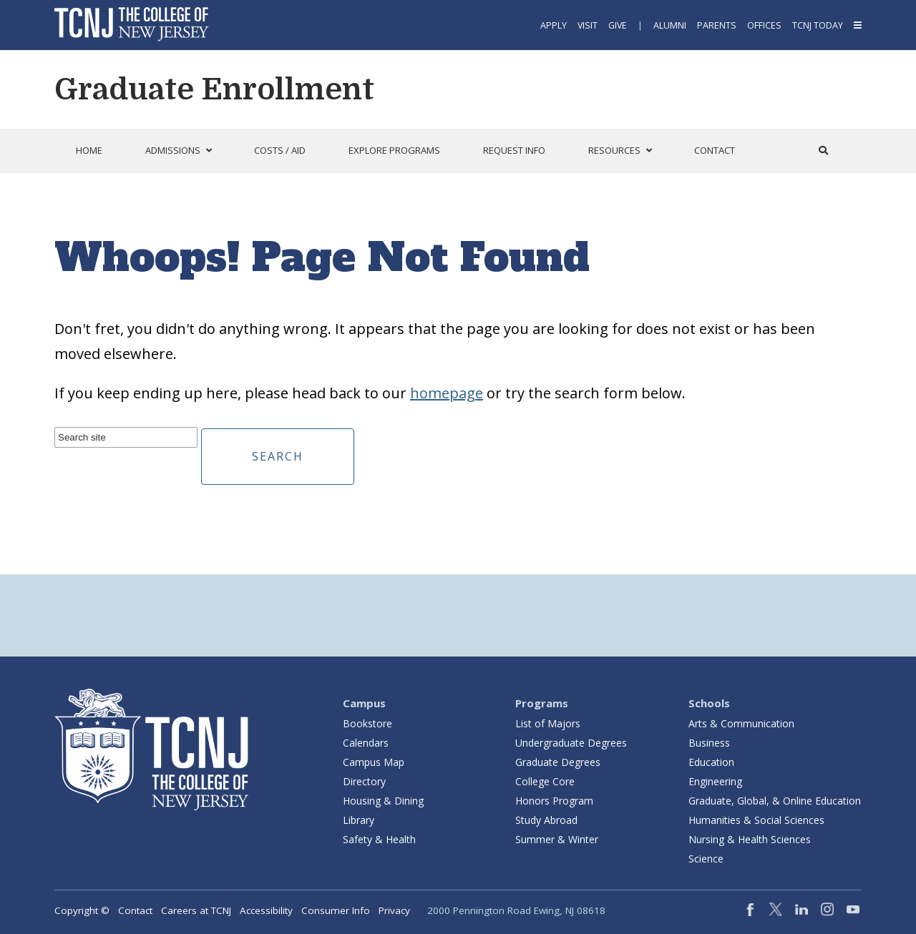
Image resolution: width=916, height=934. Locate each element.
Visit (588, 25)
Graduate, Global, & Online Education (774, 800)
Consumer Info (335, 910)
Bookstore (367, 723)
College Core (545, 781)
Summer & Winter (556, 839)
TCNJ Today (817, 25)
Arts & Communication (741, 723)
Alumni (669, 25)
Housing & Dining (383, 800)
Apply (553, 25)
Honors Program (554, 800)
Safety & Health (379, 839)
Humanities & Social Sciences (756, 820)
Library (358, 820)
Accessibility (266, 910)
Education (711, 762)
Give (617, 25)
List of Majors (547, 723)
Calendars (366, 742)
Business (709, 742)
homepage (446, 393)
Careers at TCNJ (196, 910)
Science (705, 858)
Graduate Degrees (557, 762)
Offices (764, 25)
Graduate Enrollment (214, 89)
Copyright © (81, 910)
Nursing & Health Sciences (749, 839)
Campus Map (373, 762)
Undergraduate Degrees (571, 742)
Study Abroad (546, 820)
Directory (364, 781)
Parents (716, 25)
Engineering (715, 781)
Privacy (394, 910)
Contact (135, 910)
